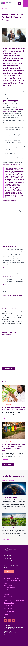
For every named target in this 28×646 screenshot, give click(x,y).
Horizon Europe (8, 585)
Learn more (5, 510)
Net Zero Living (8, 596)
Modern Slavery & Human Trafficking (13, 627)
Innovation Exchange (9, 587)
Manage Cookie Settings (10, 629)
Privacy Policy (7, 625)
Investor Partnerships (9, 592)
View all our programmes (8, 480)
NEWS (6, 8)
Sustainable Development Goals (11, 164)
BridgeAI (6, 583)
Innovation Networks (9, 590)
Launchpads (7, 594)
